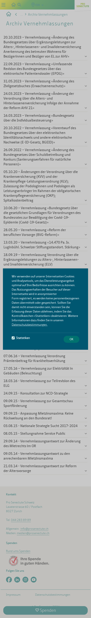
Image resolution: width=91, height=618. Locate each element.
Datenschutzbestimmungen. (30, 325)
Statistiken (21, 338)
